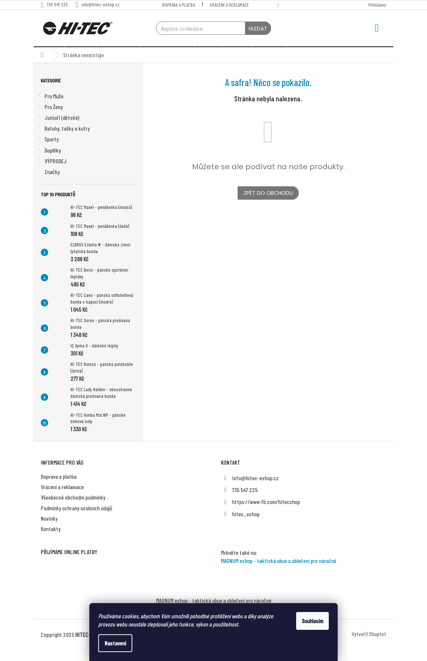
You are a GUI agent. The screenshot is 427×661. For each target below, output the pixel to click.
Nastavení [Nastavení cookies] (115, 643)
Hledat (258, 28)
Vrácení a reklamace (229, 5)
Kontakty (50, 539)
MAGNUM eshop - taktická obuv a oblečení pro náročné (278, 571)
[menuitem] (48, 52)
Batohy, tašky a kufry (63, 140)
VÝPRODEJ (52, 172)
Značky (52, 182)
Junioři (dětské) (58, 129)
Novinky (49, 529)
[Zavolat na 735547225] (58, 4)
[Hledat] (213, 28)
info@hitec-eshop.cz (255, 489)
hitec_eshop (245, 525)
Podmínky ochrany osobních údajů (76, 519)
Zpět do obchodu (268, 204)
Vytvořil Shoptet (368, 644)
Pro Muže (50, 108)
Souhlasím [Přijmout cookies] (312, 620)
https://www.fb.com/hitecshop (266, 512)
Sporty (48, 151)
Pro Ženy (50, 118)
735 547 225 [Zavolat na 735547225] (245, 500)
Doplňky (49, 161)
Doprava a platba (178, 5)
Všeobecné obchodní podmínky (73, 508)
